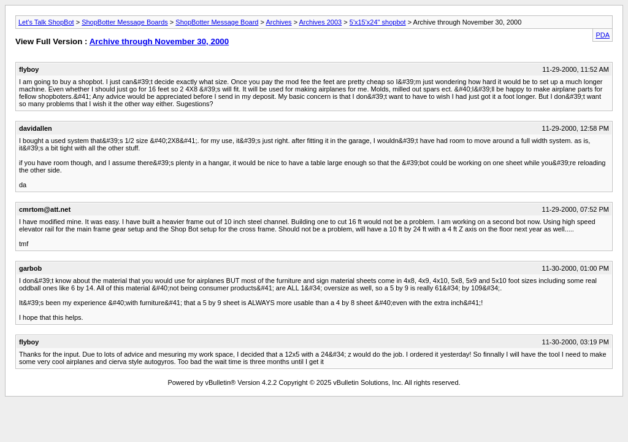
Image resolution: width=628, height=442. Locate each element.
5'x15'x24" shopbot (378, 22)
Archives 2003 (320, 22)
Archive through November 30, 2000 (159, 41)
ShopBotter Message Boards (125, 22)
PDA (602, 35)
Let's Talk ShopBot (46, 22)
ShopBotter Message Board (216, 22)
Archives (278, 22)
